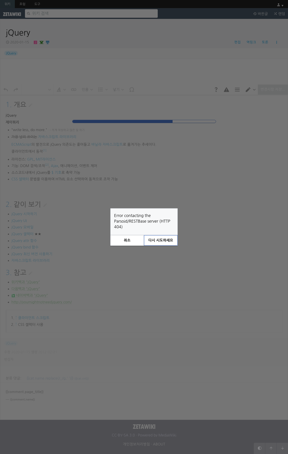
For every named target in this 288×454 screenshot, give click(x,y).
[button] (127, 240)
